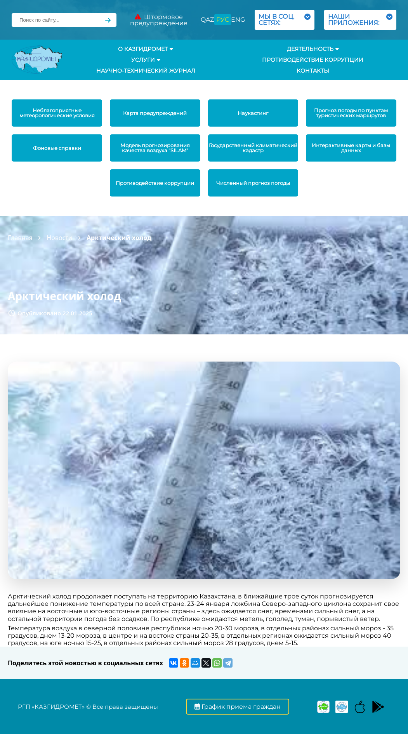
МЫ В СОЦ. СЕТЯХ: (285, 19)
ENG (238, 19)
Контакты (313, 70)
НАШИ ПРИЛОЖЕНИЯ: (360, 19)
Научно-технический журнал (145, 70)
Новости (59, 237)
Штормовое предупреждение (159, 20)
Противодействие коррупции (312, 59)
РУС (222, 19)
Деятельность (313, 48)
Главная (20, 237)
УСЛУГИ (145, 59)
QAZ (207, 19)
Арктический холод (119, 237)
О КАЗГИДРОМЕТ (145, 48)
